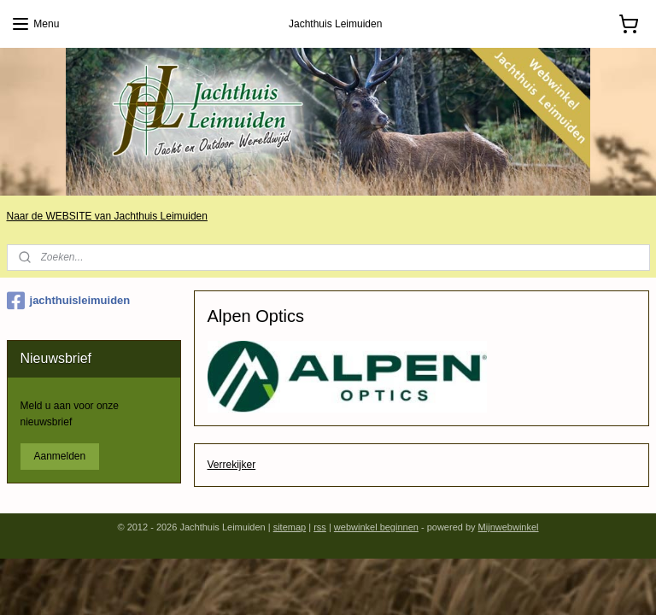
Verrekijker (232, 465)
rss (319, 527)
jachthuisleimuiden (69, 300)
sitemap (290, 527)
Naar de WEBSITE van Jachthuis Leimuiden (107, 216)
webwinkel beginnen (376, 527)
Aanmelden (60, 456)
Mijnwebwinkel (508, 527)
